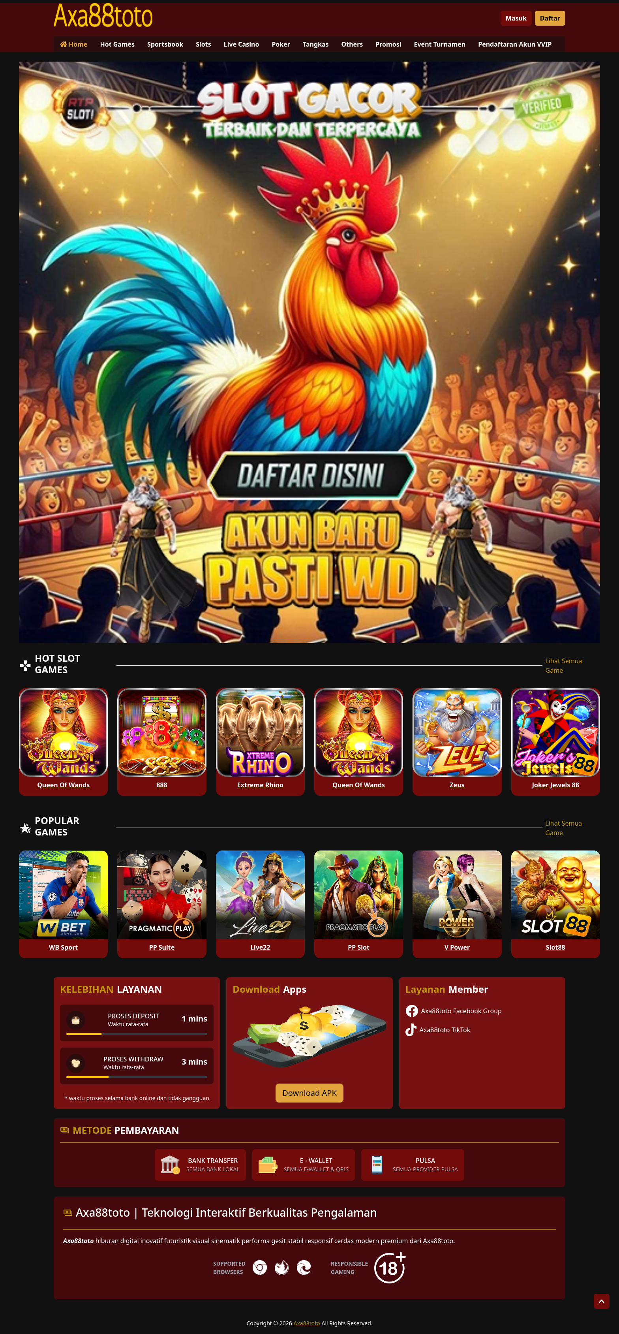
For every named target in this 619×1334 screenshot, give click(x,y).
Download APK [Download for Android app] (309, 1093)
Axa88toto (307, 1323)
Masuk (516, 18)
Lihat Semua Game (564, 666)
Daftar (550, 18)
